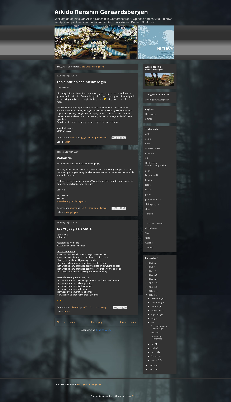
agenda (148, 118)
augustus (155, 314)
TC (146, 218)
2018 (151, 294)
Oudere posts (128, 322)
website (149, 242)
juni (153, 322)
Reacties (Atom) (103, 329)
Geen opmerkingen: (98, 137)
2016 (151, 369)
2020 (151, 286)
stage (148, 209)
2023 (151, 274)
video (147, 237)
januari (154, 360)
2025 (151, 266)
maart (154, 352)
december (156, 298)
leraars (148, 180)
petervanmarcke (153, 199)
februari (155, 356)
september (156, 310)
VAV (147, 233)
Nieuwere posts (66, 322)
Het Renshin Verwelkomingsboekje (155, 164)
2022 (151, 278)
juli (152, 318)
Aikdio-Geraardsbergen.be (91, 66)
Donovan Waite (152, 148)
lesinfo (67, 311)
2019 (151, 290)
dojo (147, 143)
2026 (151, 262)
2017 (151, 365)
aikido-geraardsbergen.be (157, 99)
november (156, 302)
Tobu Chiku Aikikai (153, 223)
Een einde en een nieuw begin (81, 82)
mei (153, 344)
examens (149, 153)
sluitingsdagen (71, 212)
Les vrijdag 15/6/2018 (74, 228)
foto (147, 158)
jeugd (148, 170)
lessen (67, 141)
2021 (151, 283)
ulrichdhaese (151, 228)
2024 (151, 270)
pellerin (148, 194)
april (153, 348)
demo (148, 138)
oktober (155, 306)
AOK (147, 134)
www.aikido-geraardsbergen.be (71, 201)
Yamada (149, 247)
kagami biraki (151, 175)
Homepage (97, 322)
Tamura (149, 213)
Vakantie (64, 158)
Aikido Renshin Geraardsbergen (101, 12)
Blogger (136, 396)
